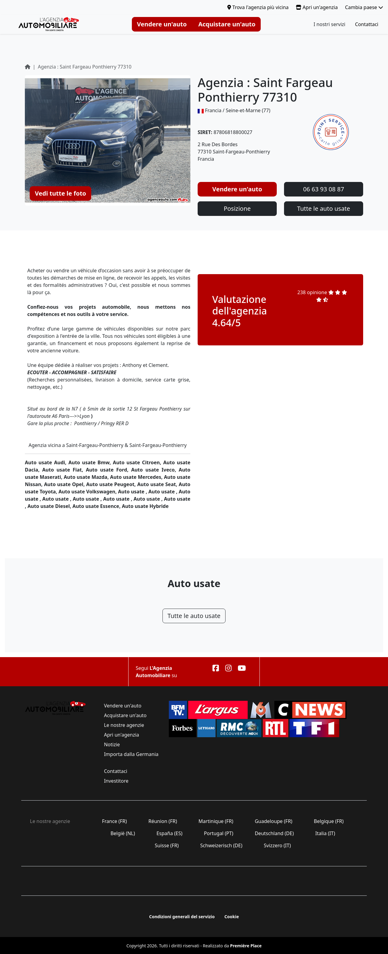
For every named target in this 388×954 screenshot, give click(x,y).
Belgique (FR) (329, 821)
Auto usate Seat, (158, 484)
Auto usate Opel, (65, 484)
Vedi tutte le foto (60, 193)
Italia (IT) (325, 833)
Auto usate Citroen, (138, 462)
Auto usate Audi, (47, 462)
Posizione (237, 208)
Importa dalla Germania (131, 754)
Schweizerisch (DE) (221, 845)
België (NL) (122, 833)
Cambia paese (364, 7)
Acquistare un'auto (227, 24)
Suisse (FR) (166, 845)
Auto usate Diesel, (50, 506)
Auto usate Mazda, (87, 477)
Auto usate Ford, (108, 469)
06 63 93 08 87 (323, 189)
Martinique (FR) (216, 821)
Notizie (112, 744)
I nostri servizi (330, 24)
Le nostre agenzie (124, 725)
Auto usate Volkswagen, (88, 491)
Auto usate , (133, 491)
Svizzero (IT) (277, 845)
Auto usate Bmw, (91, 462)
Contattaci (366, 24)
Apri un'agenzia (317, 7)
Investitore (116, 781)
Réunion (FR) (162, 821)
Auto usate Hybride (145, 506)
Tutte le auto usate (323, 208)
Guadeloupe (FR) (273, 821)
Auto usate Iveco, (155, 469)
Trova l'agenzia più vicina (258, 7)
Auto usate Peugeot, (111, 484)
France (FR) (114, 821)
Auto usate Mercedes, (137, 477)
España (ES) (169, 833)
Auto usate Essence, (97, 506)
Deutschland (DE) (274, 833)
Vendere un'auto (162, 24)
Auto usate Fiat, (64, 469)
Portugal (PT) (219, 833)
